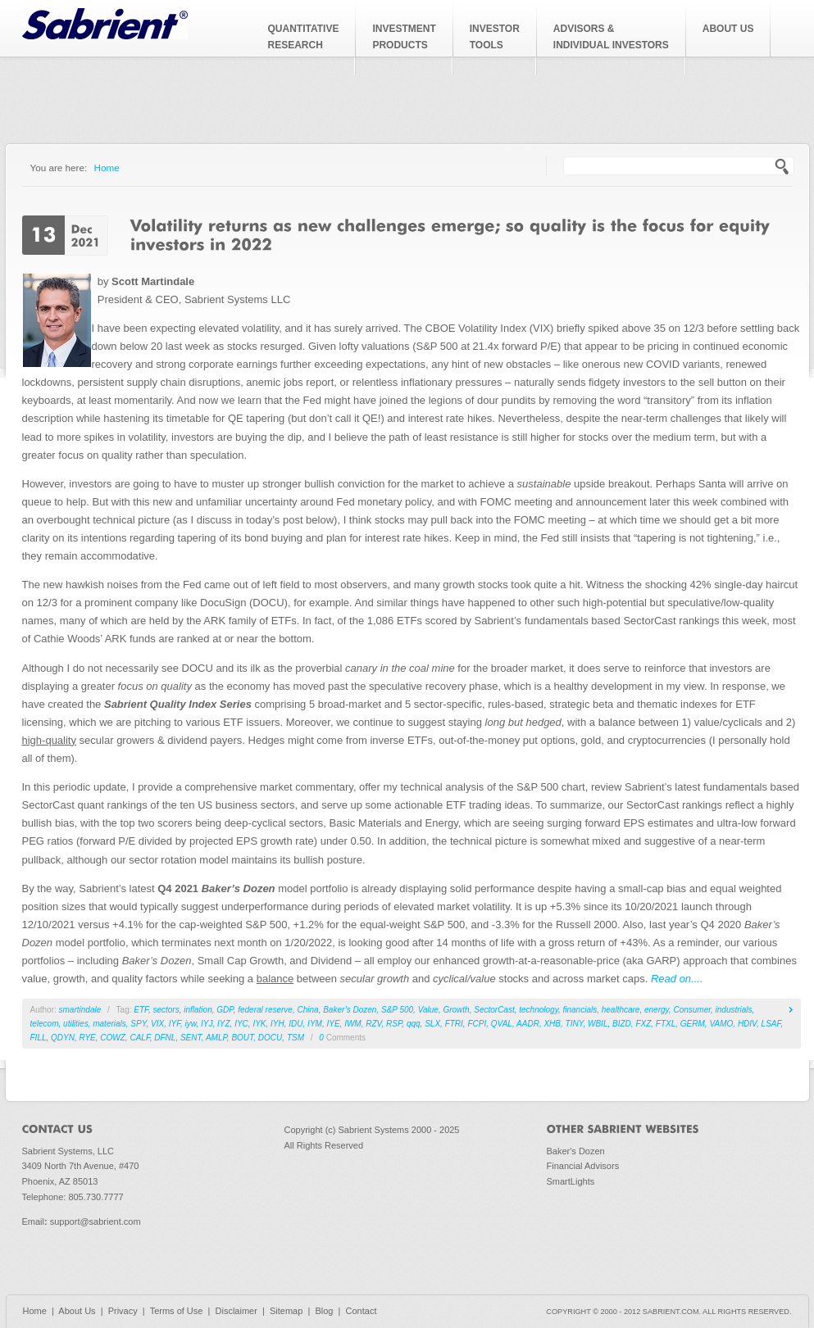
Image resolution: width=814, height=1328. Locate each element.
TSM (295, 1037)
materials (109, 1023)
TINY (575, 1023)
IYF (174, 1023)
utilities (76, 1023)
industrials (734, 1009)
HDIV (747, 1023)
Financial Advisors (583, 1166)
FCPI (476, 1023)
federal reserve (265, 1009)
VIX (157, 1023)
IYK (259, 1023)
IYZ (223, 1023)
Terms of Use (176, 1311)
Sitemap (286, 1311)
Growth (456, 1009)
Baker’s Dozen (349, 1009)
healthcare (621, 1009)
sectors (165, 1009)
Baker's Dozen (576, 1151)
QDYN (63, 1037)
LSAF (771, 1023)
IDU (295, 1023)
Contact (361, 1311)
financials (579, 1009)
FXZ (643, 1023)
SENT (191, 1037)
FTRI (454, 1023)
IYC (241, 1023)
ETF (141, 1009)
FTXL (665, 1023)
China (307, 1009)
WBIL (597, 1023)
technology (538, 1009)
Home (107, 167)
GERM (692, 1023)
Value (428, 1009)
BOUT (242, 1037)
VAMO (721, 1023)
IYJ (206, 1023)
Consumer (692, 1009)
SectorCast (494, 1009)
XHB (552, 1023)
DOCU (270, 1037)
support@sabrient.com (95, 1221)
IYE (332, 1023)
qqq (414, 1023)
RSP (394, 1023)
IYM (314, 1023)
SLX (432, 1023)
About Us (76, 1311)
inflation (197, 1009)
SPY (138, 1023)
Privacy (123, 1311)
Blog (324, 1311)
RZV (373, 1023)
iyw (191, 1023)
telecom (44, 1023)
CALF (139, 1037)
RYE (88, 1037)
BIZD (621, 1023)
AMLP (216, 1037)
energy (656, 1009)
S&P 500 (397, 1009)
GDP (224, 1009)
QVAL (501, 1023)
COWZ (112, 1037)
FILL (38, 1037)
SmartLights (571, 1181)
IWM (353, 1023)
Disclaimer (236, 1311)
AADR (527, 1023)
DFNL (164, 1037)
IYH (277, 1023)
